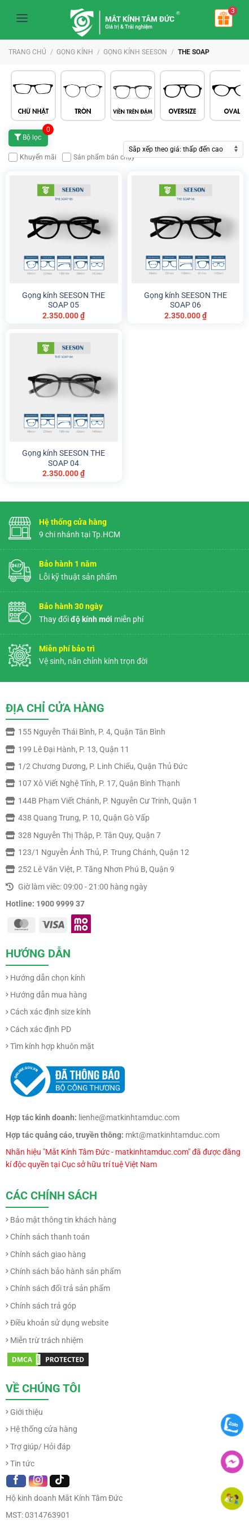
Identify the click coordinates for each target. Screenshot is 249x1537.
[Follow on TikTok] (59, 1481)
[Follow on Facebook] (16, 1481)
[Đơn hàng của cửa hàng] (183, 149)
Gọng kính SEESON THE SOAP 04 (63, 458)
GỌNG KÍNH (74, 52)
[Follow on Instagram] (38, 1481)
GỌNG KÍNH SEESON (135, 52)
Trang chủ (27, 52)
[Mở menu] (22, 18)
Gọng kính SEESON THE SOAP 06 (185, 300)
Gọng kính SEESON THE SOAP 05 (63, 300)
